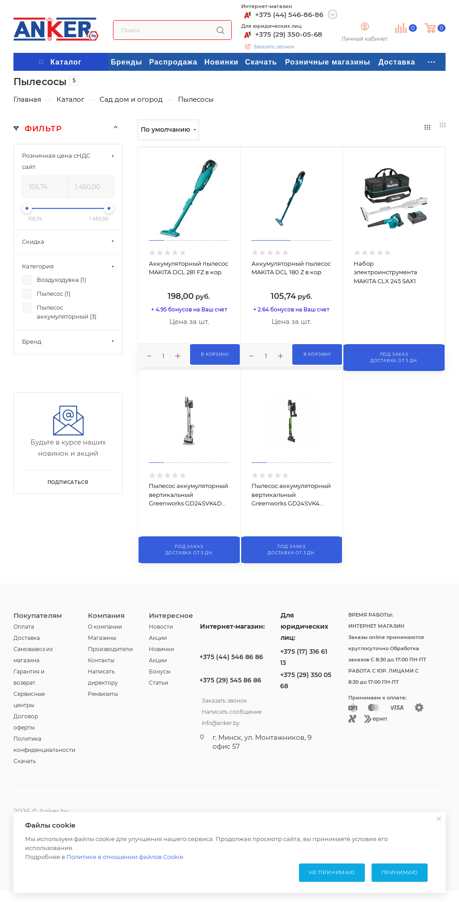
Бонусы (159, 671)
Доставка (26, 637)
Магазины (102, 637)
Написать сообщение (232, 710)
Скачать (24, 761)
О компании (105, 626)
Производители (110, 649)
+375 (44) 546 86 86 (231, 657)
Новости (161, 626)
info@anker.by (220, 722)
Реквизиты (103, 694)
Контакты (101, 660)
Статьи (158, 682)
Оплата (23, 626)
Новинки (161, 649)
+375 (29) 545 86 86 (230, 680)
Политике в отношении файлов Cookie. (125, 856)
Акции (158, 637)
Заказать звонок (273, 46)
